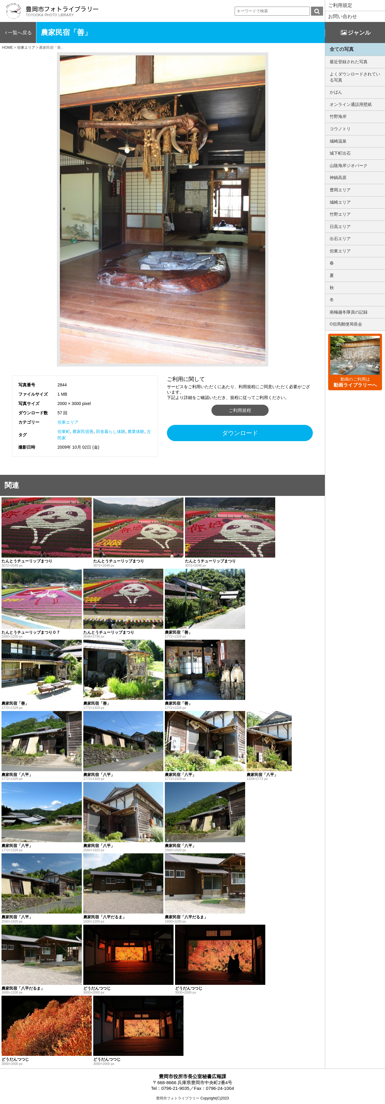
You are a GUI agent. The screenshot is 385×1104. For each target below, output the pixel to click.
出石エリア (340, 238)
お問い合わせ (342, 16)
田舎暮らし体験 (110, 431)
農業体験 (136, 431)
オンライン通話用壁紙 (351, 104)
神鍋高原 (338, 177)
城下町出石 (340, 153)
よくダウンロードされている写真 (355, 77)
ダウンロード (240, 433)
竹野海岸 (338, 116)
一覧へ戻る (20, 32)
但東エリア (68, 422)
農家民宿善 (83, 431)
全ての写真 (342, 49)
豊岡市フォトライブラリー (177, 1098)
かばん (336, 92)
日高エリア (340, 226)
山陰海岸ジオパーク (349, 165)
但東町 (63, 431)
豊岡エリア (340, 189)
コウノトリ (340, 128)
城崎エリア (340, 202)
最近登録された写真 (349, 61)
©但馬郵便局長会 (346, 324)
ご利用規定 (340, 5)
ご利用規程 (240, 410)
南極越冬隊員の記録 (349, 312)
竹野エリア (340, 214)
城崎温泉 (338, 141)
